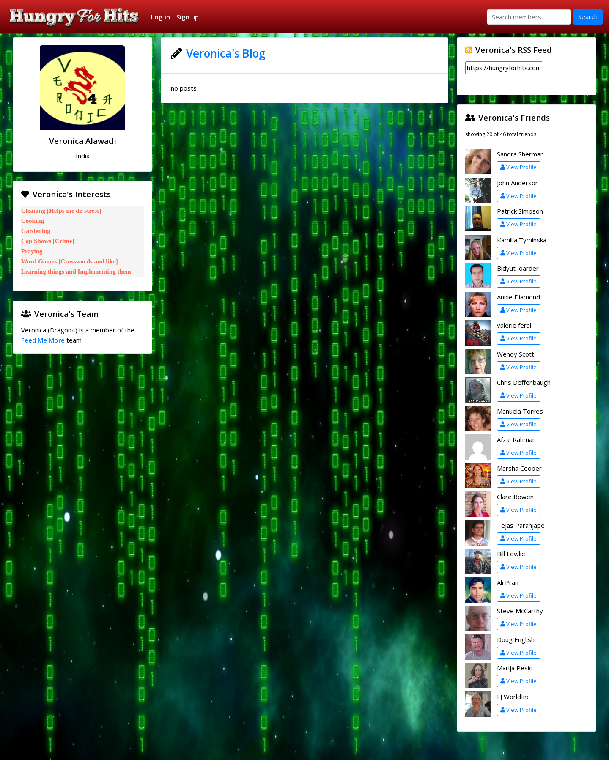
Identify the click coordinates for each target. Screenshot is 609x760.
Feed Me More (43, 340)
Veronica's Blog (226, 53)
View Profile (518, 167)
